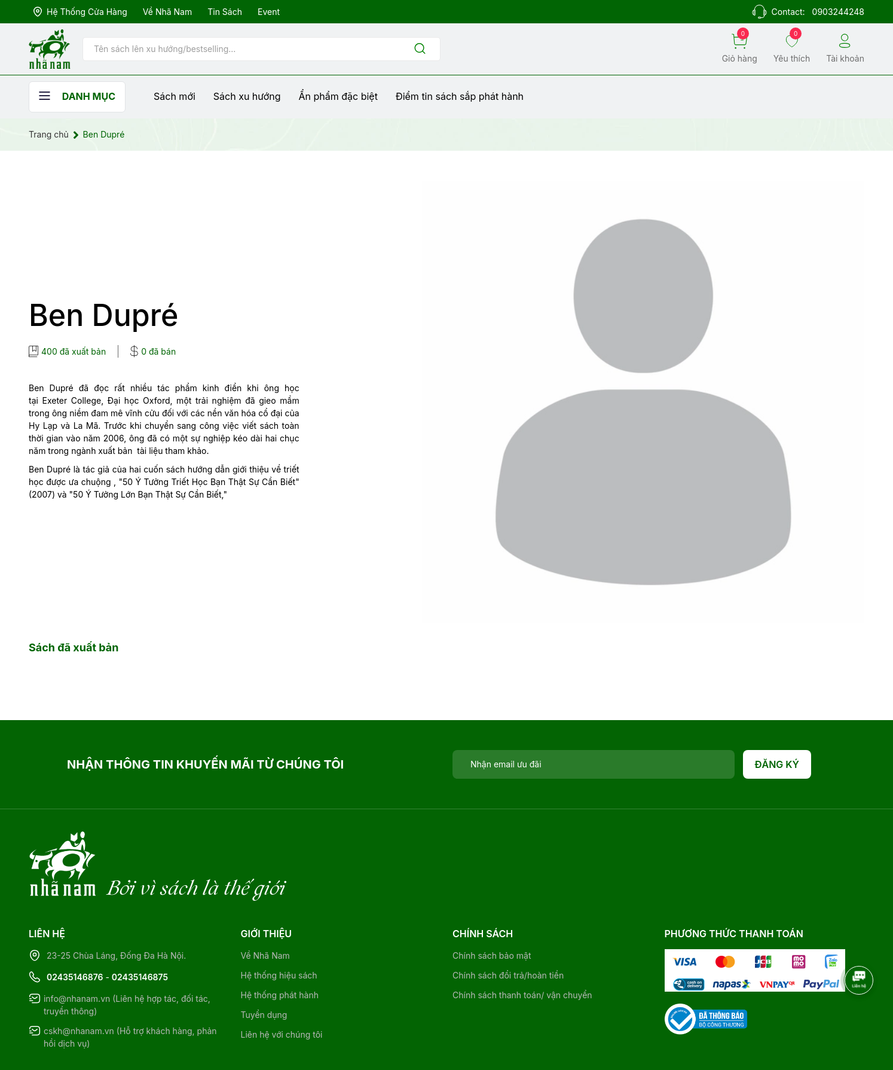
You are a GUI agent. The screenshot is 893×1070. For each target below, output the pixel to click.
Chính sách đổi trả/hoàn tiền (508, 926)
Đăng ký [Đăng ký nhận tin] (777, 764)
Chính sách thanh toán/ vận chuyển (522, 946)
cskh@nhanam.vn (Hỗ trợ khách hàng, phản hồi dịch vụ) (130, 988)
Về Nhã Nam (167, 12)
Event (269, 12)
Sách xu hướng (247, 96)
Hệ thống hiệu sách (279, 926)
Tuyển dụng (264, 966)
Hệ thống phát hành (280, 946)
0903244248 (838, 12)
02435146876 (75, 928)
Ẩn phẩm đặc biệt (338, 96)
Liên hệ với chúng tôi (282, 985)
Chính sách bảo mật (491, 906)
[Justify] (419, 49)
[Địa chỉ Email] (593, 764)
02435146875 (140, 928)
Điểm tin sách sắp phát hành (460, 96)
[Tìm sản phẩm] (261, 49)
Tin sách (224, 12)
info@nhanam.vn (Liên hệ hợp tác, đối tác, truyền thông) (127, 955)
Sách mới (174, 96)
